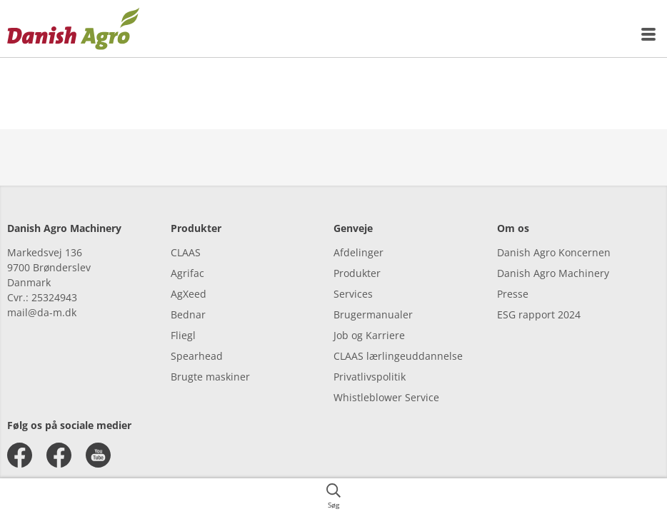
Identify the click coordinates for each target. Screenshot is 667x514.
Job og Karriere (369, 335)
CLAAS (186, 252)
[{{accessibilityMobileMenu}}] (649, 34)
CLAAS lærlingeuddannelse (398, 356)
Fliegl (183, 335)
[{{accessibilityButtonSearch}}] (333, 496)
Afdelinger (358, 252)
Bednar (188, 314)
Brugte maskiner (210, 376)
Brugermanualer (373, 314)
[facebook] (19, 455)
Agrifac (187, 273)
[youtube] (98, 455)
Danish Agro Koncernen (554, 252)
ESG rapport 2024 (539, 314)
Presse (512, 294)
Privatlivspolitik (370, 376)
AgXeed (188, 294)
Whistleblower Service (386, 397)
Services (353, 294)
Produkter (357, 273)
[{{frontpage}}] (73, 28)
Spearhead (197, 356)
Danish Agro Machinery (553, 273)
